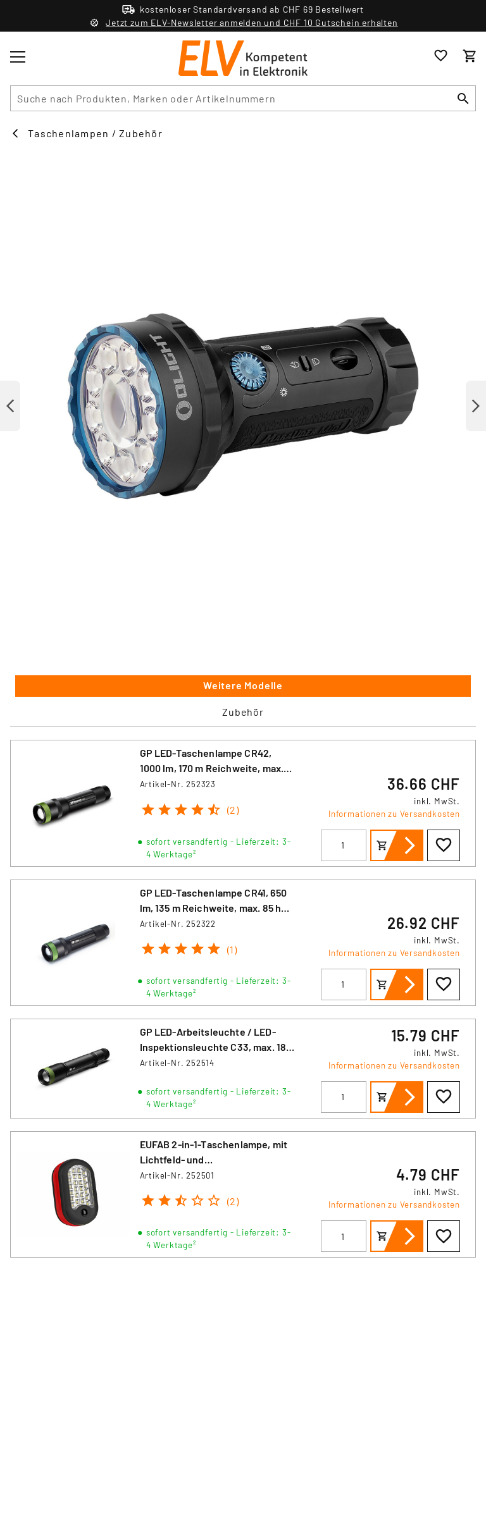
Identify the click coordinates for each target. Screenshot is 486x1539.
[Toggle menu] (17, 56)
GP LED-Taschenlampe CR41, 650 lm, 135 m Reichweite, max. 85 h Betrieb (213, 907)
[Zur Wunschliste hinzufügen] (443, 845)
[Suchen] (463, 98)
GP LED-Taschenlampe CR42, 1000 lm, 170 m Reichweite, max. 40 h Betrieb (212, 768)
